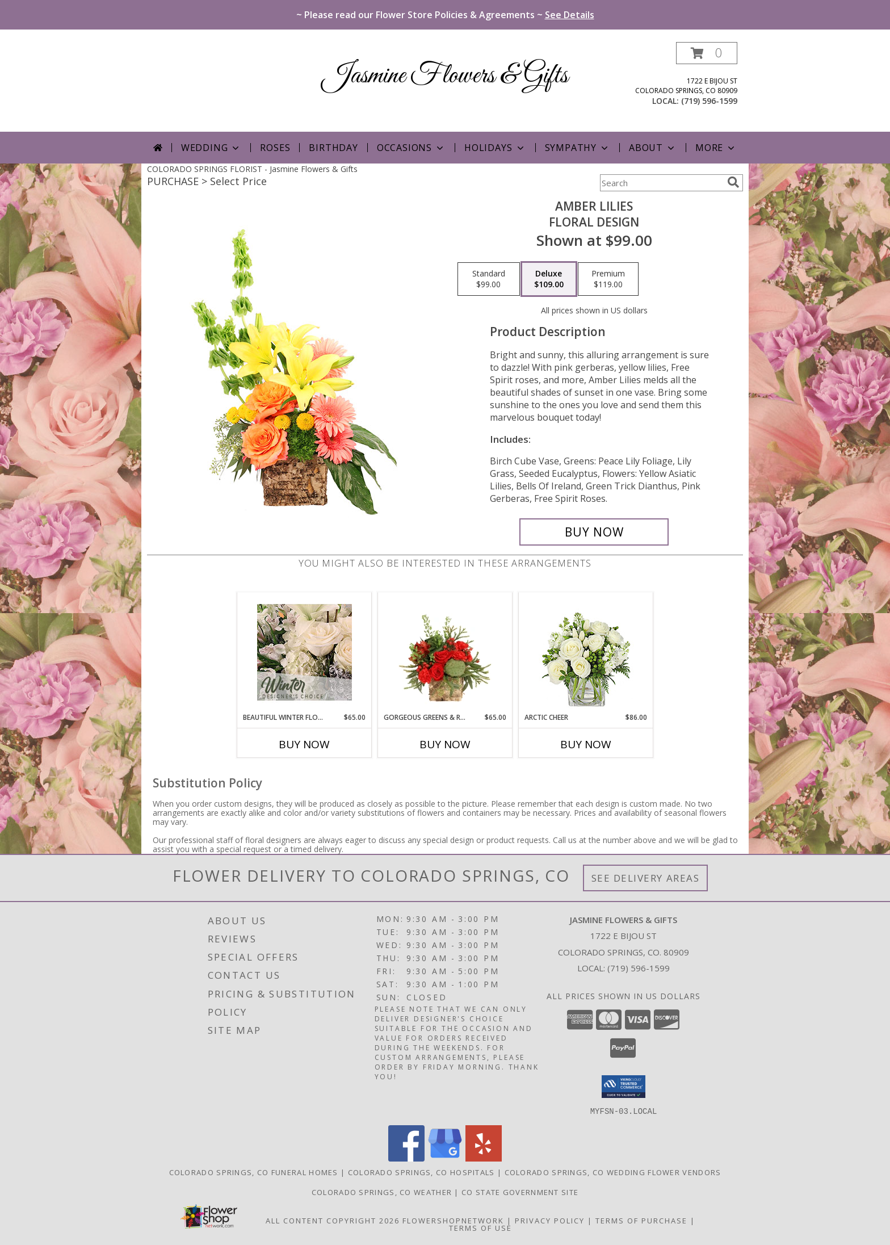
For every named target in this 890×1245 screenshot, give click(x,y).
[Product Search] (661, 183)
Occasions (411, 147)
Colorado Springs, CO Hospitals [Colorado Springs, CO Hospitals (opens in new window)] (421, 1172)
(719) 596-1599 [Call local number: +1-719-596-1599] (709, 100)
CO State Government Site (519, 1192)
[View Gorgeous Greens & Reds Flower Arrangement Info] (445, 652)
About (653, 147)
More (716, 147)
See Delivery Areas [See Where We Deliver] (645, 878)
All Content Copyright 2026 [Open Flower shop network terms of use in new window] (333, 1220)
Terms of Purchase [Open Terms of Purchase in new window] (641, 1220)
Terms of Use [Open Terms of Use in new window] (480, 1227)
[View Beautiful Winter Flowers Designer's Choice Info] (304, 652)
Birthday (333, 147)
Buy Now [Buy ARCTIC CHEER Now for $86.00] (585, 744)
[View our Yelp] (483, 1157)
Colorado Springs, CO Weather (382, 1192)
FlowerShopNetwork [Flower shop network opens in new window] (453, 1220)
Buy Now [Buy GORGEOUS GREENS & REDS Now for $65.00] (445, 744)
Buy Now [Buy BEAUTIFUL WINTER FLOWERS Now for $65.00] (304, 744)
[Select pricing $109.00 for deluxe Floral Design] (549, 279)
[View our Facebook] (406, 1157)
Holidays (495, 147)
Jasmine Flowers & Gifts (445, 76)
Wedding (211, 147)
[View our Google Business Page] (445, 1157)
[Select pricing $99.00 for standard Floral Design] (488, 279)
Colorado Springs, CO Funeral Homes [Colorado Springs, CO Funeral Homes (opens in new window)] (253, 1172)
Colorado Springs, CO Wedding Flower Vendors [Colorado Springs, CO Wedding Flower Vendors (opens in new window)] (613, 1172)
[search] (733, 182)
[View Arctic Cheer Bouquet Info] (586, 652)
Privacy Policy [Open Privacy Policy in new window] (550, 1220)
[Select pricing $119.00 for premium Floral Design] (608, 279)
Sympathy (577, 147)
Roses (275, 147)
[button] (706, 53)
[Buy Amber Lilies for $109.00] (594, 532)
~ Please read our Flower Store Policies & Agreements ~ (445, 15)
